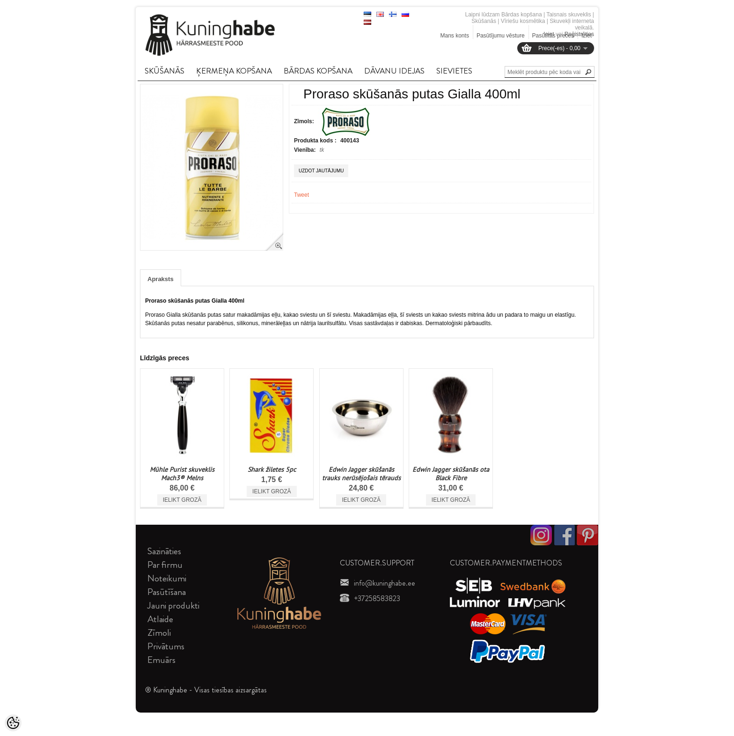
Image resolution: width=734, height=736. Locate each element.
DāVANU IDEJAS (394, 70)
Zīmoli (159, 632)
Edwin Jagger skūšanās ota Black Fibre (450, 473)
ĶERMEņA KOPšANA (234, 70)
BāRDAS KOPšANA (318, 70)
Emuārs (161, 660)
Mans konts (454, 35)
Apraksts (160, 279)
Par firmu (165, 565)
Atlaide (160, 619)
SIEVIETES (454, 70)
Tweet (301, 195)
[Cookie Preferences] (13, 722)
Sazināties (164, 551)
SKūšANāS (164, 70)
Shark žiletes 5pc (272, 469)
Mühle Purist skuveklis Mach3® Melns (182, 473)
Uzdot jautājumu (321, 170)
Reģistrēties (579, 34)
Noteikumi (166, 578)
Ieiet (548, 34)
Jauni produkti (173, 605)
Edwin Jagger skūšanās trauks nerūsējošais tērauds (361, 473)
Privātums (165, 646)
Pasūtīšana (166, 592)
